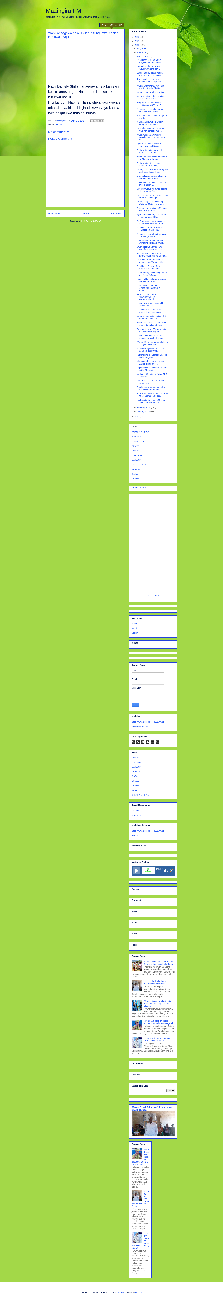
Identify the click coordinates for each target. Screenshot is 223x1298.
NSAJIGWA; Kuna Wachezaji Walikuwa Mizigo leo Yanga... (151, 203)
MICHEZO (136, 469)
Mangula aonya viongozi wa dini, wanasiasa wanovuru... (151, 317)
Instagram (136, 815)
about (134, 628)
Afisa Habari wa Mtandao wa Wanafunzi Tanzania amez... (150, 241)
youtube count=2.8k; (141, 726)
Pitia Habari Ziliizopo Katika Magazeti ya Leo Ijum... (149, 228)
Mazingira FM (63, 11)
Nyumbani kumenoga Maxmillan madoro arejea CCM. (151, 215)
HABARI (135, 451)
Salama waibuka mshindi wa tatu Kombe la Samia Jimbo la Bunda (159, 962)
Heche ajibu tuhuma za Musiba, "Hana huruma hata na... (151, 401)
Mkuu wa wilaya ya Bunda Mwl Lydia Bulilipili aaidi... (151, 362)
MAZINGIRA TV (139, 464)
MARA (134, 790)
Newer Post (54, 213)
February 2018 (144, 407)
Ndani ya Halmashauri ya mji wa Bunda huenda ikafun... (151, 280)
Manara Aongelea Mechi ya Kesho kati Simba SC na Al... (152, 273)
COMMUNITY (138, 441)
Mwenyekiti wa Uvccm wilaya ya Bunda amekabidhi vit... (151, 177)
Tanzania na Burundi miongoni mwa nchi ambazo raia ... (150, 129)
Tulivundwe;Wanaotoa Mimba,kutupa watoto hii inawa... (149, 288)
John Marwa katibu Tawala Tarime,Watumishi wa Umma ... (152, 254)
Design (135, 633)
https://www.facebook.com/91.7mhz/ (148, 722)
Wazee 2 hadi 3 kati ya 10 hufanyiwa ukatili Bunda (155, 982)
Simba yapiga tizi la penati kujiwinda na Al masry (149, 164)
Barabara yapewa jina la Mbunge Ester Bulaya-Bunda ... (152, 209)
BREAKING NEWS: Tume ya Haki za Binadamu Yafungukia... (152, 394)
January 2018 (143, 411)
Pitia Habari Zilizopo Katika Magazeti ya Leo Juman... (149, 311)
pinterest (135, 835)
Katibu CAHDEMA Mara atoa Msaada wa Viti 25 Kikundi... (151, 336)
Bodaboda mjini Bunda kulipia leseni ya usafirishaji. (150, 349)
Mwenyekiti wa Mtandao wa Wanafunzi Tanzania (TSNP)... (151, 248)
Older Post (116, 213)
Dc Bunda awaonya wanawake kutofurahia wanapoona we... (151, 222)
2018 (137, 45)
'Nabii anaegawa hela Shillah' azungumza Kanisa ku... (150, 123)
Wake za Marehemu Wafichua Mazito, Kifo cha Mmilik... (150, 87)
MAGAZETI (137, 460)
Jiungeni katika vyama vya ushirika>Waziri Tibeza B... (150, 103)
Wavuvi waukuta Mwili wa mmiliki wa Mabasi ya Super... (152, 158)
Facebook (136, 810)
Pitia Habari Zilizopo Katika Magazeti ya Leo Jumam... (150, 61)
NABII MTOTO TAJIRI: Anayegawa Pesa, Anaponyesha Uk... (147, 296)
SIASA (135, 474)
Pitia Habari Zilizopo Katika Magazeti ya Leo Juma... (149, 267)
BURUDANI (137, 437)
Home (86, 213)
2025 (137, 37)
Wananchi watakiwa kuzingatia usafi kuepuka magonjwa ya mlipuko (157, 1003)
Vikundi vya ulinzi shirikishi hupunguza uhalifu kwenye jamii (158, 1022)
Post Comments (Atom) (91, 221)
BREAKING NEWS (140, 432)
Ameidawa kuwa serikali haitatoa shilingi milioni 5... (151, 183)
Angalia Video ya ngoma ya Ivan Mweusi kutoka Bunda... (151, 388)
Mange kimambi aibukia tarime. (151, 92)
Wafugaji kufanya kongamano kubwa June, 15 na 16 (157, 1039)
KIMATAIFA (137, 455)
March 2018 (143, 56)
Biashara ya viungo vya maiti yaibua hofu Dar (150, 304)
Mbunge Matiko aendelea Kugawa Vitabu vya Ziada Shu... (152, 170)
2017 (137, 416)
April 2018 (142, 52)
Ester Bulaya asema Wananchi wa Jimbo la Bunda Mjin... (152, 196)
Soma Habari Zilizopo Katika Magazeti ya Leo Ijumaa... (150, 74)
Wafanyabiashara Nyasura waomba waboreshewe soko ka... (151, 137)
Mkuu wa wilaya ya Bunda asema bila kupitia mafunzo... (152, 190)
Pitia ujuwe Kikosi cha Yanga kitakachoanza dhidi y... (150, 110)
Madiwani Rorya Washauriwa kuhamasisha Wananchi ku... (151, 261)
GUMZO (58, 125)
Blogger (138, 1292)
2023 (137, 41)
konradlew (119, 1292)
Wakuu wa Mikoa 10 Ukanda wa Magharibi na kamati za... (151, 324)
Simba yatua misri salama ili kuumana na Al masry (149, 151)
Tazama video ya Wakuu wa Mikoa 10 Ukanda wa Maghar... (152, 330)
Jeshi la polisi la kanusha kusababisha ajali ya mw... (150, 80)
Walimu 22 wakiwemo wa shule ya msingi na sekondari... (152, 343)
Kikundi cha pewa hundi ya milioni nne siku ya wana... (152, 235)
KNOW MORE (153, 596)
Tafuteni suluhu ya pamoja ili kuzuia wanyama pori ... (149, 67)
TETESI (135, 478)
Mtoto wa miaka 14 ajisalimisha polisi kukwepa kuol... (151, 97)
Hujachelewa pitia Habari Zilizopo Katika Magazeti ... (152, 356)
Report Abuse (139, 487)
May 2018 (142, 48)
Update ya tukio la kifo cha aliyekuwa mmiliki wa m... (149, 145)
